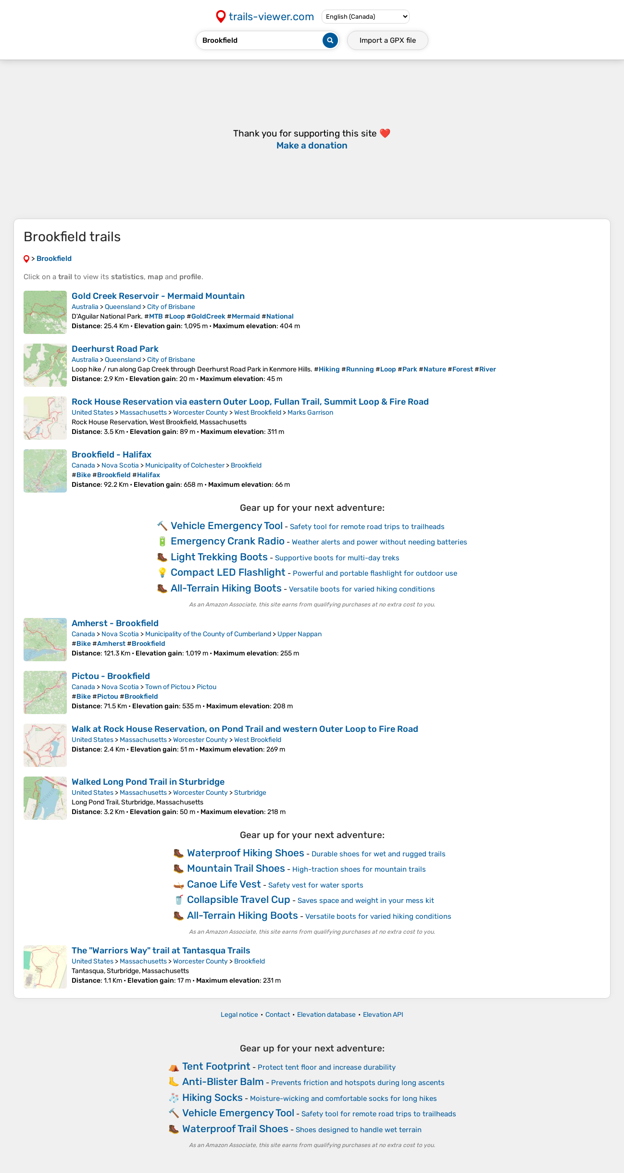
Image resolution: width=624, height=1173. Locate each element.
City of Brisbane (171, 307)
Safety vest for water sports (315, 885)
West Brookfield (257, 412)
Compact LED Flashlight (228, 572)
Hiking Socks (212, 1097)
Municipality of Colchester (185, 465)
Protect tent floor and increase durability (327, 1067)
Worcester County (200, 412)
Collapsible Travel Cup (238, 899)
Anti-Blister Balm (223, 1081)
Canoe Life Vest (224, 884)
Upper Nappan (299, 634)
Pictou (206, 687)
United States (92, 412)
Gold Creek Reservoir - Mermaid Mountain (158, 296)
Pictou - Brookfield (111, 676)
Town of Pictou (167, 687)
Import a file (388, 40)
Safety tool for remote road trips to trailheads (367, 526)
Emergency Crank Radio (228, 541)
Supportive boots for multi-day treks (337, 558)
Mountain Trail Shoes (236, 868)
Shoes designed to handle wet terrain (359, 1129)
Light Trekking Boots (219, 557)
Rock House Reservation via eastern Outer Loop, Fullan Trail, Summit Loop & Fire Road (250, 401)
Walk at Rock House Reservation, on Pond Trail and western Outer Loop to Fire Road (245, 729)
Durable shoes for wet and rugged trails (379, 854)
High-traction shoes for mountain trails (359, 869)
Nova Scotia (120, 465)
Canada (83, 465)
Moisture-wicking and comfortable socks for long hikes (343, 1098)
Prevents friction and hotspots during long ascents (358, 1082)
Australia (85, 307)
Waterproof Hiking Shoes (245, 853)
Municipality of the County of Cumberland (208, 634)
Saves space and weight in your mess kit (366, 900)
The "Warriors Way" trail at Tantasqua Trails (161, 950)
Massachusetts (143, 412)
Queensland (123, 307)
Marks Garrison (310, 412)
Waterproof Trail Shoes (235, 1129)
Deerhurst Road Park (115, 349)
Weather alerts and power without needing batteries (379, 542)
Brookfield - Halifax (111, 454)
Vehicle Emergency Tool (227, 525)
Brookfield (246, 465)
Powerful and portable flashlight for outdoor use (375, 573)
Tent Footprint (216, 1066)
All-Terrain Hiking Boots (226, 588)
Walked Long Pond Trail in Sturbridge (148, 782)
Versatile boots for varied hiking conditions (362, 589)
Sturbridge (250, 793)
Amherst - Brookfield (115, 623)
